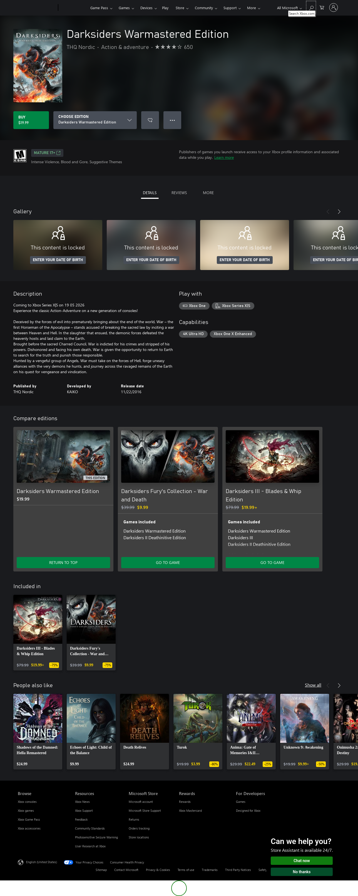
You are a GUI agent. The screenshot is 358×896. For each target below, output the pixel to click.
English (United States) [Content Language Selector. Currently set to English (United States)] (41, 862)
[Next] (339, 212)
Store (180, 7)
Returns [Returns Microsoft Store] (134, 819)
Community (204, 7)
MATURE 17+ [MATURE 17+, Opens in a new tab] (47, 153)
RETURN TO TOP (63, 562)
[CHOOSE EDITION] (95, 120)
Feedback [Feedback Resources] (81, 819)
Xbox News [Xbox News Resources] (82, 801)
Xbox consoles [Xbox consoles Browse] (27, 801)
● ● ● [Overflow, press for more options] (172, 120)
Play (165, 7)
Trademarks (210, 870)
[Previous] (328, 212)
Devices (146, 7)
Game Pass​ (99, 7)
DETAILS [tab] (149, 192)
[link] (37, 632)
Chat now (302, 860)
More (251, 7)
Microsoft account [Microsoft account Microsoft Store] (141, 801)
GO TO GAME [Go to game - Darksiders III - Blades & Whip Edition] (272, 562)
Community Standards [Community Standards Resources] (90, 828)
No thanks (302, 872)
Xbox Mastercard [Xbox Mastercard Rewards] (190, 810)
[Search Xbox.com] (311, 7)
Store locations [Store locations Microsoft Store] (139, 837)
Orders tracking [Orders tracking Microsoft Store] (139, 828)
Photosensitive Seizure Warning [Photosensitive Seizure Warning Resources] (96, 837)
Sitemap (101, 870)
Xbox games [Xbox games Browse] (26, 810)
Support (230, 7)
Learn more (224, 157)
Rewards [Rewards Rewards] (185, 801)
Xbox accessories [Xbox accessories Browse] (29, 828)
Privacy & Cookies (158, 870)
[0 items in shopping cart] (322, 7)
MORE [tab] (208, 192)
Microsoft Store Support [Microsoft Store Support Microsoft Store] (145, 810)
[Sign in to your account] (333, 7)
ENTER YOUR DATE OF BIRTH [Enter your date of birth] (58, 260)
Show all (313, 685)
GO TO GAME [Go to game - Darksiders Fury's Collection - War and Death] (168, 562)
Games (124, 7)
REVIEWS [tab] (179, 192)
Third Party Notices (238, 870)
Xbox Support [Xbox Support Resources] (84, 810)
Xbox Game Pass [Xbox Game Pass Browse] (29, 819)
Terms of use (186, 870)
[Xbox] (73, 7)
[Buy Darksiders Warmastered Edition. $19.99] (31, 120)
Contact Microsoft (126, 870)
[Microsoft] (37, 7)
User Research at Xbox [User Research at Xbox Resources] (90, 846)
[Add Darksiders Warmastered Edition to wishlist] (150, 120)
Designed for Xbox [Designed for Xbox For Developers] (248, 810)
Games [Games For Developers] (240, 801)
